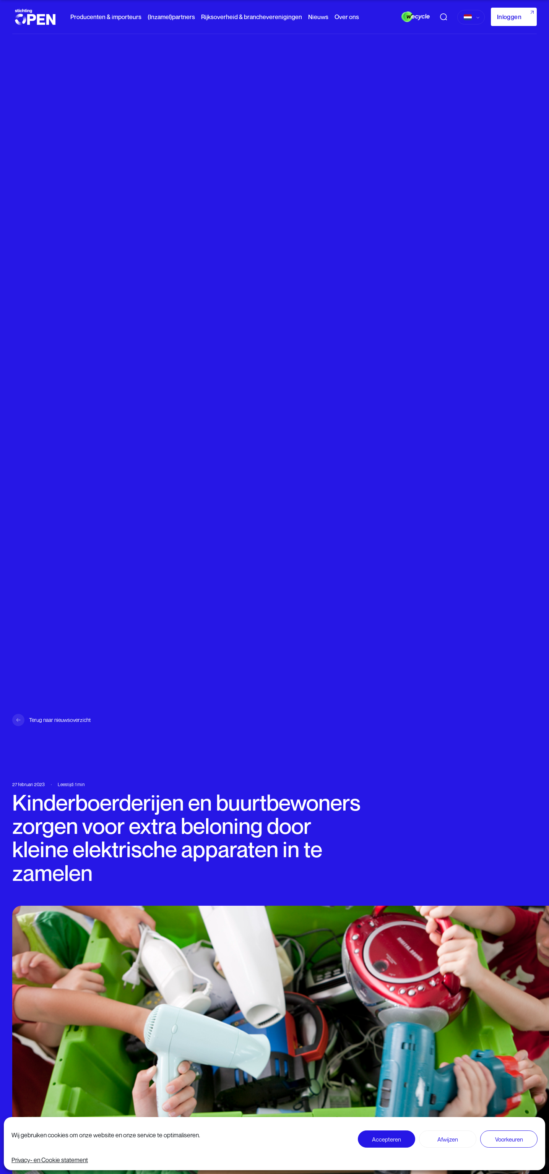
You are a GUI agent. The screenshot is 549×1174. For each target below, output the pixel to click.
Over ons (347, 17)
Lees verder (270, 1159)
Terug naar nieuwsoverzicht (60, 720)
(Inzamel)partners (171, 17)
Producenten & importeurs (105, 17)
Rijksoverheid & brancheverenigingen (251, 17)
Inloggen (509, 17)
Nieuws (318, 17)
